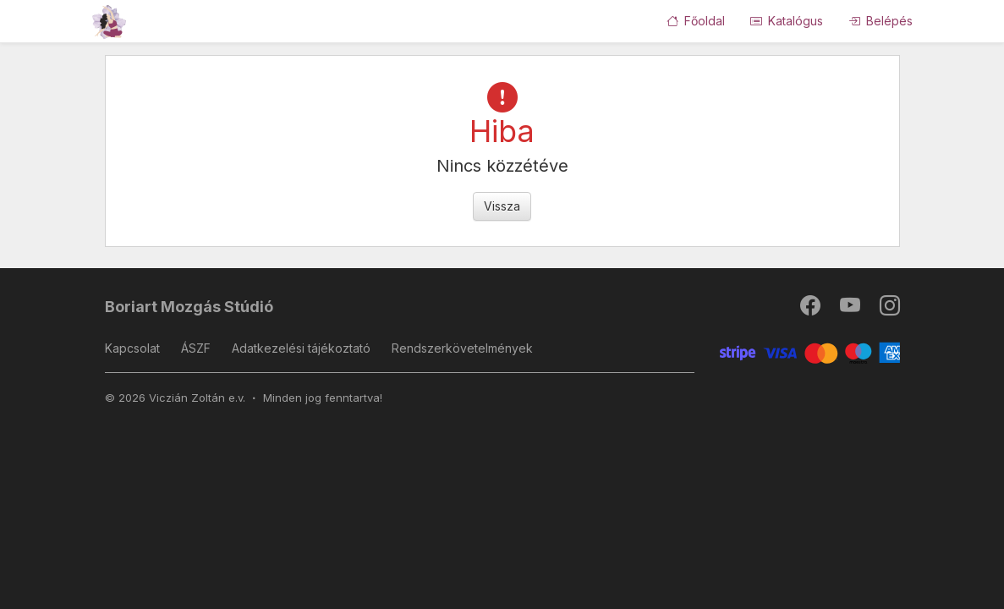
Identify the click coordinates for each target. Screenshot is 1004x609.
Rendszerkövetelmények (462, 348)
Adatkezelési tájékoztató (301, 348)
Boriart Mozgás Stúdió (189, 306)
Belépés (880, 21)
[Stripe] (810, 351)
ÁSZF (196, 348)
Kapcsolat (132, 348)
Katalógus (786, 21)
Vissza (502, 206)
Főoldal (696, 21)
